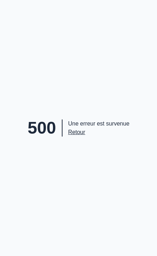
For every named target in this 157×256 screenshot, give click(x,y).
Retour (76, 132)
